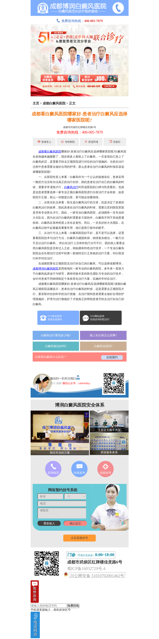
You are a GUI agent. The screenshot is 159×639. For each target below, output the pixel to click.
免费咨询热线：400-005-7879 (79, 132)
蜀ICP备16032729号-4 (86, 568)
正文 (72, 103)
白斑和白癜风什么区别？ (51, 356)
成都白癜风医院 (54, 103)
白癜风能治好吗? (55, 346)
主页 (36, 103)
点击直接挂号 (79, 537)
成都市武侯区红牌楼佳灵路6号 (79, 127)
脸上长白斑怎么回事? (103, 335)
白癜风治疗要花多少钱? (56, 335)
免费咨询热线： (79, 21)
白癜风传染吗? (103, 346)
